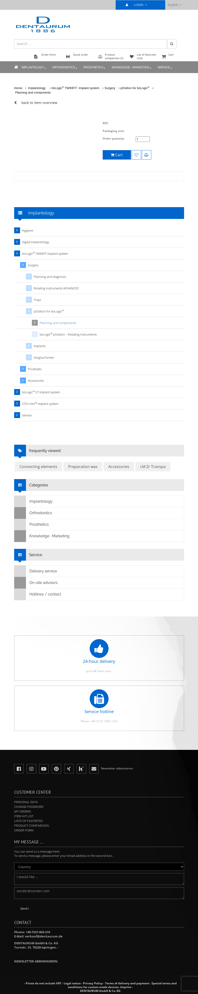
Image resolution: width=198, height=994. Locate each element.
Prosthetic (35, 369)
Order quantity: (114, 138)
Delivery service (35, 571)
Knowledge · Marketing (132, 68)
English (174, 5)
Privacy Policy (93, 983)
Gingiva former (44, 357)
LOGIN (138, 5)
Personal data (26, 802)
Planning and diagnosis (50, 277)
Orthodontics (65, 68)
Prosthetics (94, 68)
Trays (37, 300)
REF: (106, 123)
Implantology (34, 68)
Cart (172, 57)
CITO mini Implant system (40, 403)
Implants (40, 346)
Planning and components (33, 92)
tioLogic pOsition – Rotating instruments (68, 334)
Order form (24, 830)
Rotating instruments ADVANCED (56, 288)
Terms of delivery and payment (127, 983)
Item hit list (24, 816)
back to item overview (39, 102)
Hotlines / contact (37, 594)
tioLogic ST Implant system (41, 392)
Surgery (110, 88)
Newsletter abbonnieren (36, 961)
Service (165, 68)
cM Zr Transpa (153, 466)
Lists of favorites (28, 821)
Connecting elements (38, 466)
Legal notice (72, 983)
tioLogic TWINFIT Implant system (75, 88)
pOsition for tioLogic (135, 88)
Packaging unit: (113, 131)
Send (24, 908)
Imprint (125, 987)
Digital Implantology (35, 242)
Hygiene (27, 230)
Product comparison (31, 825)
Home (18, 88)
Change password (28, 807)
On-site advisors (36, 582)
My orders (22, 811)
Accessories (36, 380)
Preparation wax (82, 466)
